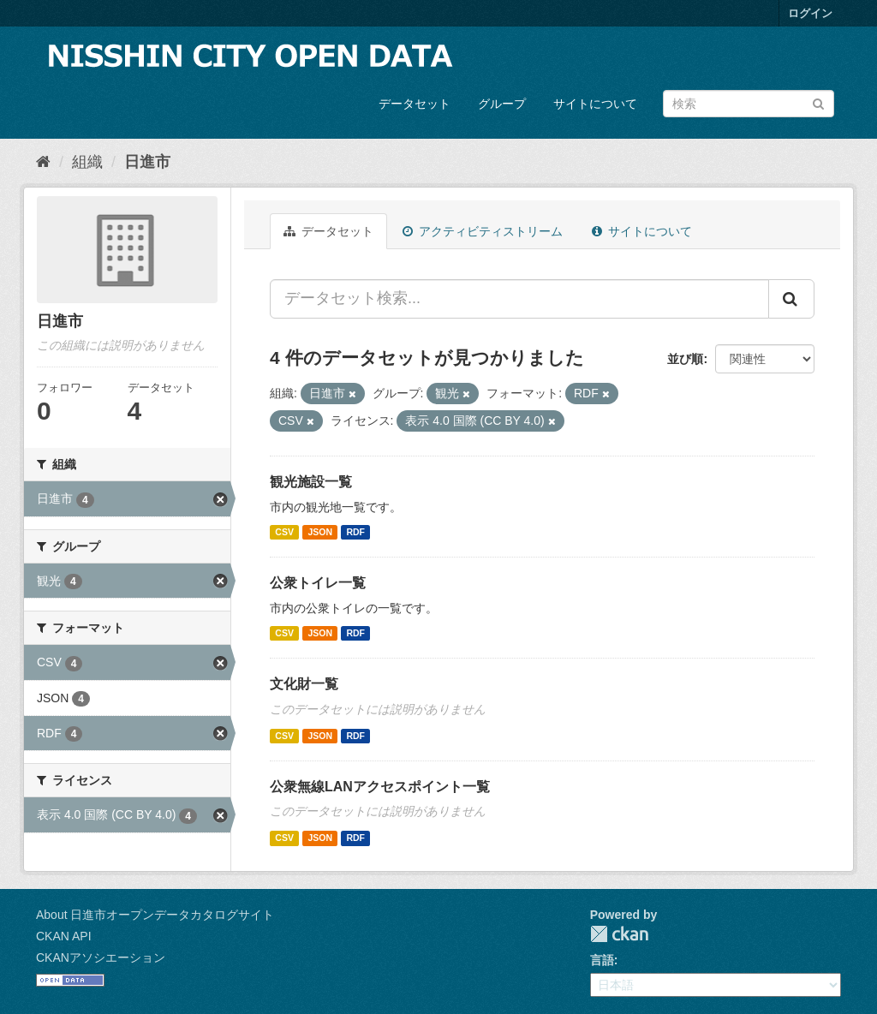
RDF (355, 532)
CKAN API (64, 936)
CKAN (619, 934)
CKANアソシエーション (100, 957)
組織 (87, 161)
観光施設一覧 (311, 481)
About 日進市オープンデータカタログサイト (155, 915)
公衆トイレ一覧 (318, 583)
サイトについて (595, 103)
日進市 (147, 161)
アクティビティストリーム (483, 231)
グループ (502, 103)
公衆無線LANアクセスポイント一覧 (380, 786)
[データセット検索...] (519, 299)
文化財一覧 (304, 684)
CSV (284, 532)
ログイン (810, 13)
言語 (602, 960)
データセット (414, 103)
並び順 (685, 359)
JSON (319, 532)
